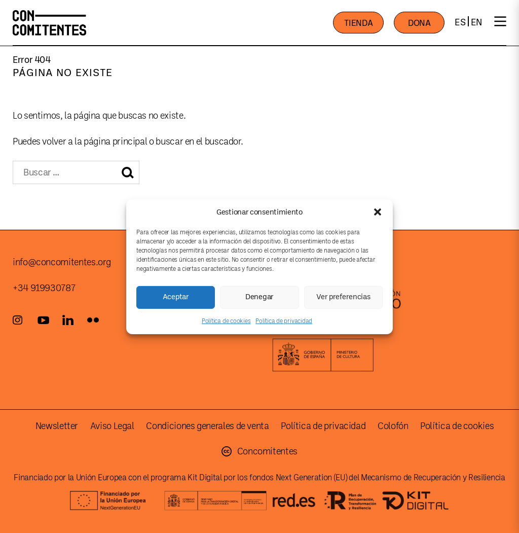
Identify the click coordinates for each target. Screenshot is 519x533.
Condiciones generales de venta (207, 426)
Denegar (259, 297)
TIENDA (358, 23)
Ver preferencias (343, 297)
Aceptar (176, 297)
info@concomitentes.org (62, 262)
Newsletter (56, 426)
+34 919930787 (44, 288)
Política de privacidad (283, 320)
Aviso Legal (112, 426)
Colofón (393, 426)
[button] (378, 212)
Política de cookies (226, 320)
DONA (419, 23)
